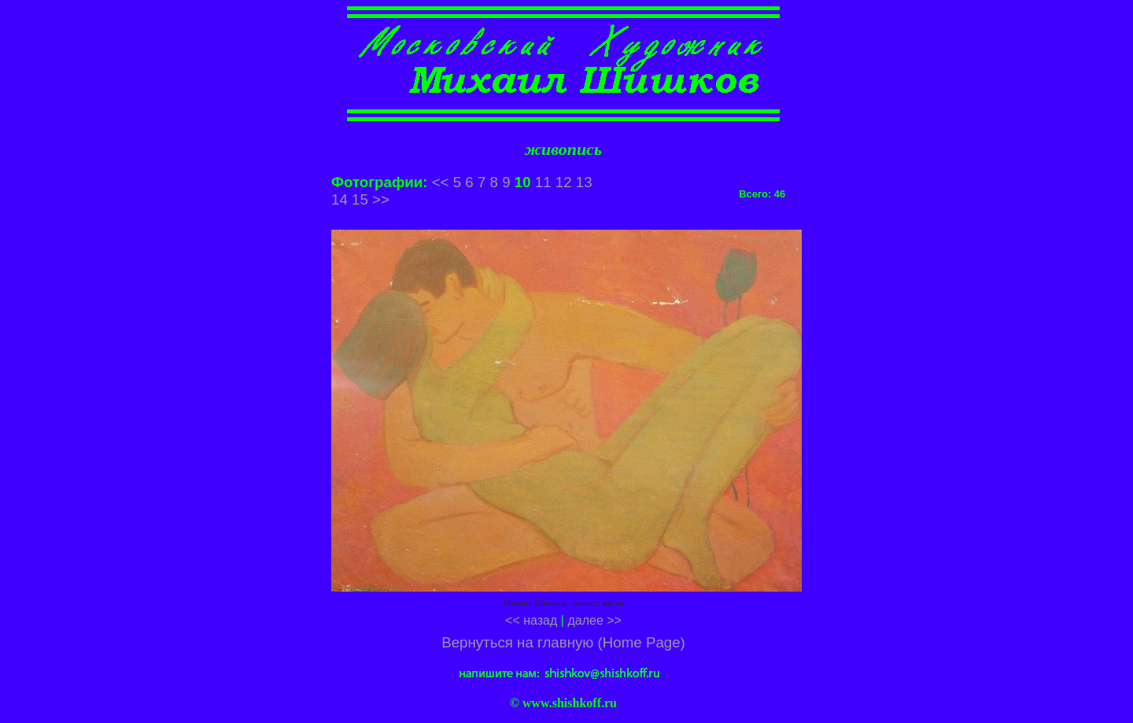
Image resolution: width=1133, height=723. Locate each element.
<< (440, 182)
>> (380, 199)
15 (360, 199)
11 (543, 182)
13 (584, 182)
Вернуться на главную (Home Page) (563, 642)
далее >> (594, 620)
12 (563, 182)
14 (339, 199)
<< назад (531, 620)
